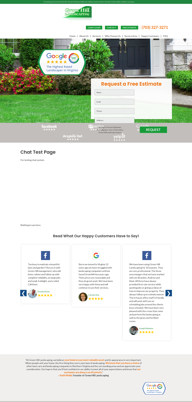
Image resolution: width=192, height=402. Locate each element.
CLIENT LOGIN (93, 27)
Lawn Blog (161, 368)
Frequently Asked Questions (133, 368)
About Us (83, 36)
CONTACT (111, 27)
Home (72, 36)
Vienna (96, 2)
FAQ (165, 36)
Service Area (130, 36)
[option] (45, 229)
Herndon (108, 2)
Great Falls (63, 2)
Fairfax (113, 2)
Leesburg (130, 2)
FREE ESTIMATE (129, 27)
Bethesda (84, 2)
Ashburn (124, 2)
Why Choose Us (112, 36)
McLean (70, 2)
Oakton (90, 2)
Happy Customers (150, 36)
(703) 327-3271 (154, 27)
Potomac (77, 2)
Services (96, 36)
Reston (101, 2)
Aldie (118, 2)
